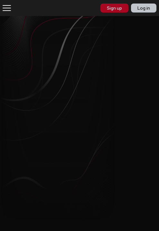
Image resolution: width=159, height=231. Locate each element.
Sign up (114, 8)
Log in (143, 8)
